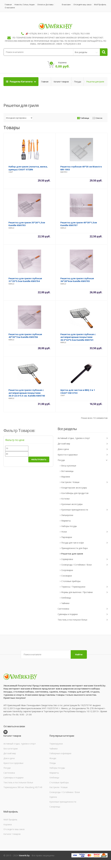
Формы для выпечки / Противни (84, 592)
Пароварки (66, 537)
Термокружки (56, 743)
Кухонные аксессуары (72, 504)
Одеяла (53, 797)
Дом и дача (83, 449)
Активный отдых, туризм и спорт (83, 438)
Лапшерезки (67, 515)
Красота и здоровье (83, 455)
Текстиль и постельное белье (83, 620)
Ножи (84, 532)
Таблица (83, 118)
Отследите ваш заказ (82, 4)
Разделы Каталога (19, 81)
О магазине (10, 8)
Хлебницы (66, 597)
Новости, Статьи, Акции (24, 4)
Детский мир (83, 444)
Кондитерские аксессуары (74, 487)
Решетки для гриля (72, 553)
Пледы (52, 763)
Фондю (52, 758)
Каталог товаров (61, 81)
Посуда (77, 81)
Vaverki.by (24, 855)
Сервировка (84, 559)
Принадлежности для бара (74, 548)
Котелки (65, 498)
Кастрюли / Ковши (84, 482)
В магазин (66, 4)
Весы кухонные (68, 465)
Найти (78, 654)
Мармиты (66, 520)
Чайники (65, 603)
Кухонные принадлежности (84, 510)
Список (97, 118)
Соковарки (66, 575)
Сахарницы (54, 806)
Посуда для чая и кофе (84, 543)
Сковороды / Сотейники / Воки (84, 565)
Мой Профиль (100, 4)
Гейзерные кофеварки (60, 753)
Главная (8, 4)
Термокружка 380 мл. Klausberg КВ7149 (22, 787)
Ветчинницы (67, 471)
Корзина (7, 824)
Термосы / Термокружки (84, 587)
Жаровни (65, 476)
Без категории (10, 748)
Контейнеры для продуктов (74, 493)
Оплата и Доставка (45, 4)
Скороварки (67, 570)
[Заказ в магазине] (19, 118)
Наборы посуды (69, 526)
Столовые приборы (71, 581)
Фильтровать (38, 459)
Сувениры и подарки (83, 614)
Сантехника (83, 609)
